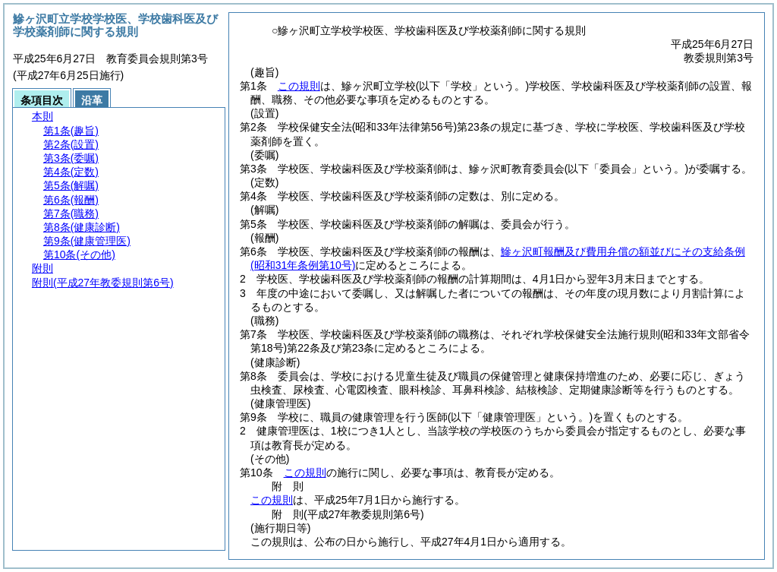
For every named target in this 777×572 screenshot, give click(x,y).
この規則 (299, 86)
